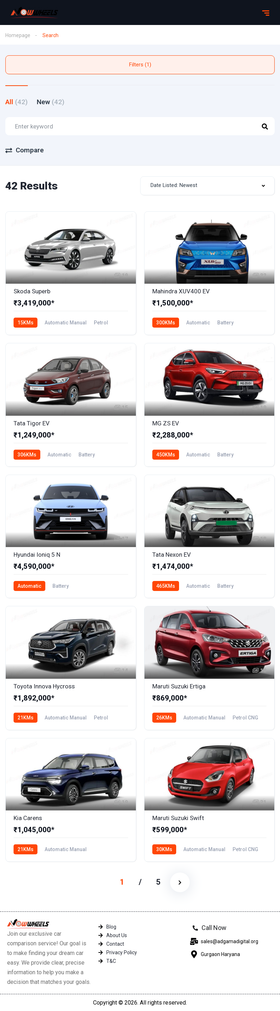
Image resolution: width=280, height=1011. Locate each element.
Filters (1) (140, 64)
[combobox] (207, 185)
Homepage (17, 35)
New (51, 102)
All (16, 102)
